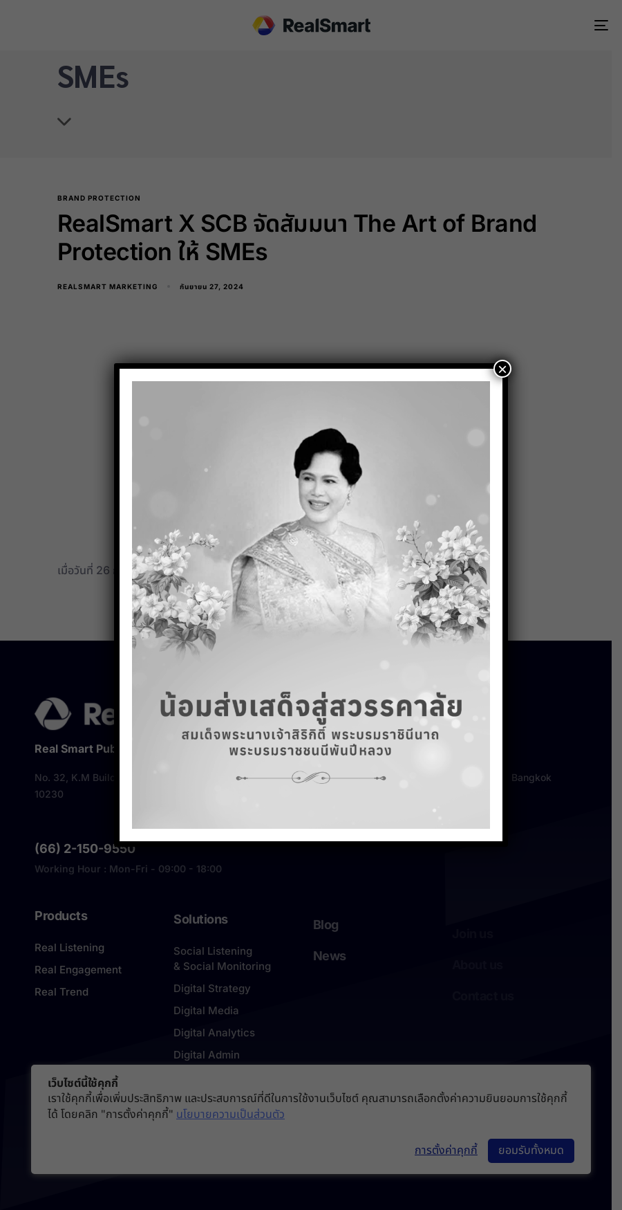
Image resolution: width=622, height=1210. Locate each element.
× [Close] (502, 369)
